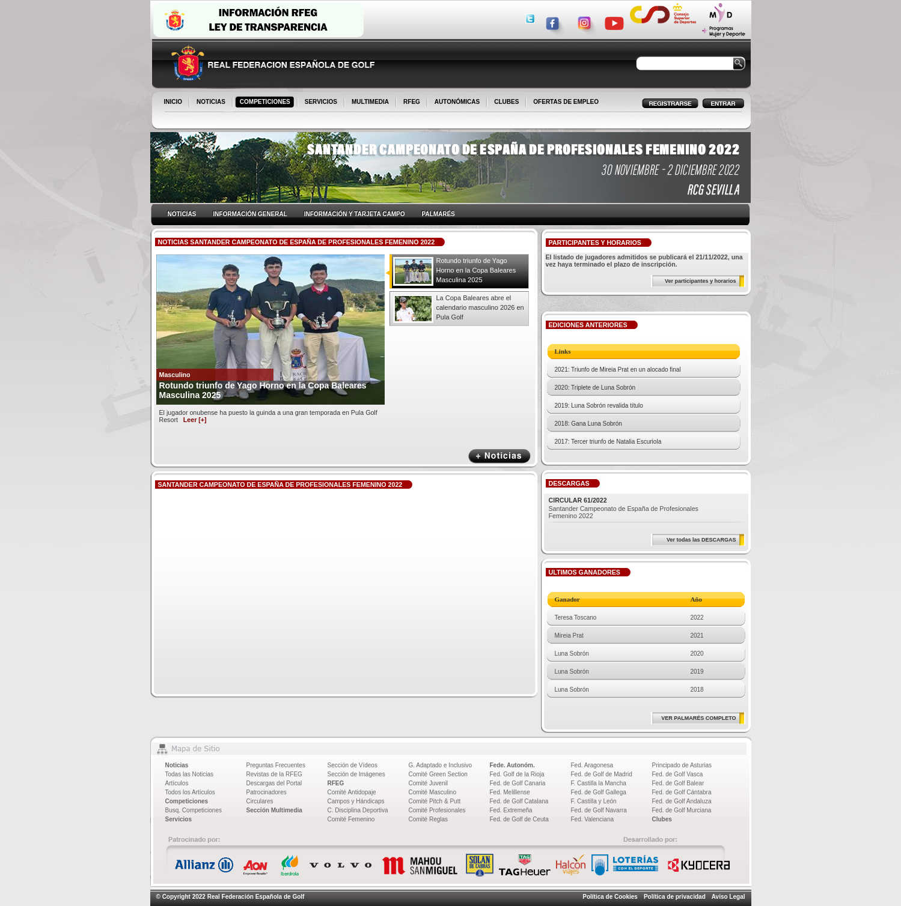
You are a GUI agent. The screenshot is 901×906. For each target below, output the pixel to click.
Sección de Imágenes (356, 774)
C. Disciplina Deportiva (358, 810)
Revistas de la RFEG (274, 774)
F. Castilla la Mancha (598, 783)
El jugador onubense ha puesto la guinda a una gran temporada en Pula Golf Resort (268, 416)
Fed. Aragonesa (592, 765)
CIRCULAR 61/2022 (578, 500)
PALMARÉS (437, 214)
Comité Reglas (428, 819)
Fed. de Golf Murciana (682, 810)
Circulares (259, 801)
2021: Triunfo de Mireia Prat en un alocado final (618, 369)
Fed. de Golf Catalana (519, 801)
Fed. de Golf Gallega (598, 792)
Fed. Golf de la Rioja (517, 774)
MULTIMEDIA (371, 102)
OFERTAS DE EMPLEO (566, 101)
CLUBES (506, 101)
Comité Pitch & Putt (435, 801)
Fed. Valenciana (592, 819)
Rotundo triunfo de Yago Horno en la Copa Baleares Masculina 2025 (476, 270)
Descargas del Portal (274, 783)
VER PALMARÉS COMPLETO (698, 718)
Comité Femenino (351, 819)
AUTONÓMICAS (457, 101)
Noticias (177, 765)
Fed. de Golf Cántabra (682, 792)
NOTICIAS (212, 102)
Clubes (662, 819)
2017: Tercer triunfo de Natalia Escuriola (608, 441)
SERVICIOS (322, 102)
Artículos (177, 783)
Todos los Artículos (190, 792)
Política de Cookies (610, 896)
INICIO (174, 102)
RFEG (412, 102)
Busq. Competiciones (193, 810)
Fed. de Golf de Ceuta (519, 819)
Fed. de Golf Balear (678, 783)
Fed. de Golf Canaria (518, 783)
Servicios (178, 819)
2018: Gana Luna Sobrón (588, 423)
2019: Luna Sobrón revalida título (599, 405)
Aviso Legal (728, 896)
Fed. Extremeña (511, 810)
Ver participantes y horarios (700, 281)
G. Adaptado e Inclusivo (440, 765)
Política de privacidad (675, 896)
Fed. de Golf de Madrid (601, 774)
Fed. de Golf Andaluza (682, 801)
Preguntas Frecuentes (275, 765)
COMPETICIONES (266, 102)
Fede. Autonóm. (512, 765)
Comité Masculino (432, 792)
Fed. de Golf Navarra (599, 810)
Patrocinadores (266, 792)
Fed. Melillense (510, 792)
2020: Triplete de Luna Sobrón (595, 387)
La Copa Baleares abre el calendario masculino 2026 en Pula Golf (480, 307)
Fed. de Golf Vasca (677, 774)
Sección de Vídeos (352, 765)
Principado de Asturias (682, 765)
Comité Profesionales (437, 810)
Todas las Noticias (189, 774)
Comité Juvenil (428, 783)
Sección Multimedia (274, 810)
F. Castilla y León (594, 801)
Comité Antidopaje (352, 792)
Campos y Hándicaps (356, 801)
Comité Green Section (438, 774)
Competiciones (187, 801)
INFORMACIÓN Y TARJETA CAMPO (354, 214)
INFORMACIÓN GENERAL (250, 214)
